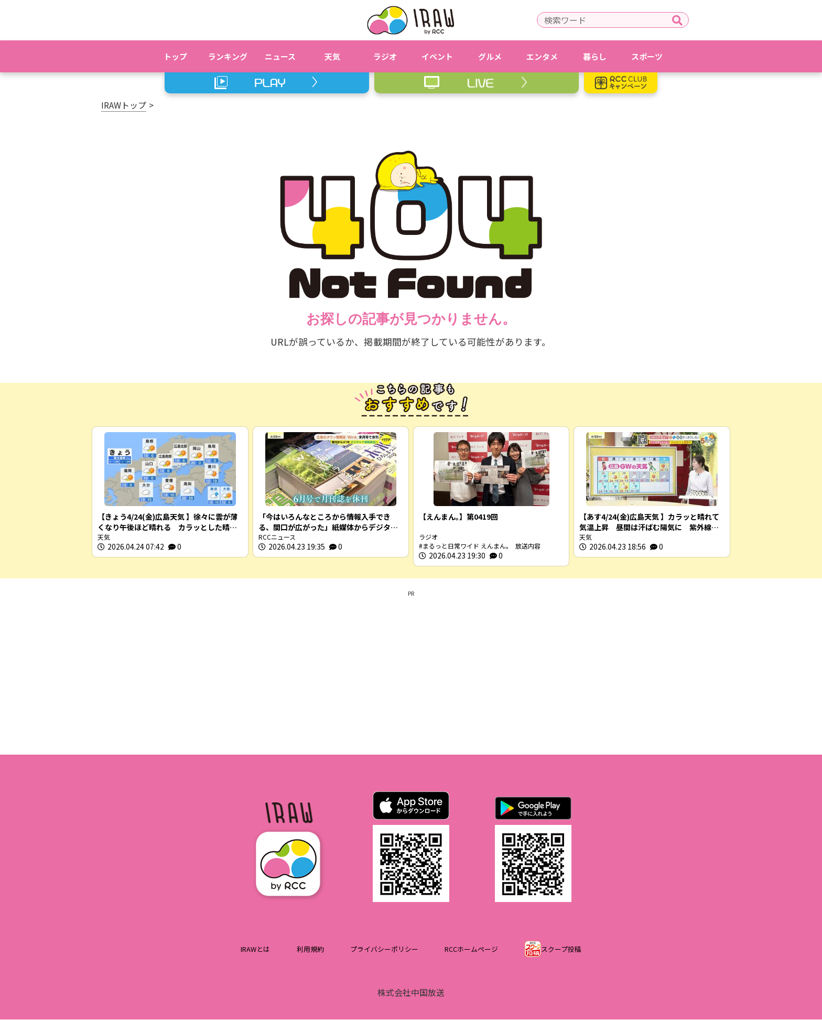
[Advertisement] (411, 671)
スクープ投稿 (561, 950)
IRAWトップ (123, 105)
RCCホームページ (471, 950)
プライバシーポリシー (384, 950)
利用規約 (310, 950)
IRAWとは (255, 950)
